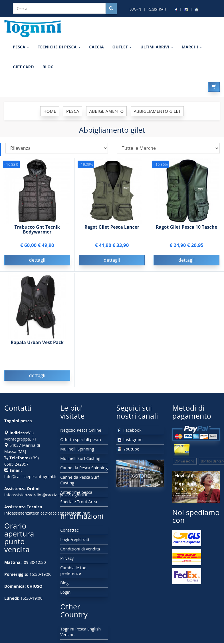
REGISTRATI (157, 9)
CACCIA (96, 47)
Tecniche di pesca (59, 47)
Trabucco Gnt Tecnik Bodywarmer (37, 229)
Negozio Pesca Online (80, 430)
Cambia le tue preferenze (73, 570)
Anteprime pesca (76, 492)
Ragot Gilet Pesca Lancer (111, 227)
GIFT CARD (23, 66)
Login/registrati (74, 539)
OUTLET (122, 47)
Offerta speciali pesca (80, 439)
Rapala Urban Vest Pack (37, 344)
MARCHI (192, 47)
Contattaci (70, 530)
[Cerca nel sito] (111, 8)
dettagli (37, 260)
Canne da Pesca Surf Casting (79, 480)
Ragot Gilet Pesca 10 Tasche (186, 227)
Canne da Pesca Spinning (84, 467)
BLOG (48, 66)
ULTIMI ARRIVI (156, 47)
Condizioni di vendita (80, 549)
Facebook (129, 430)
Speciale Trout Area (78, 501)
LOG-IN (135, 9)
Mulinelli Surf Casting (80, 458)
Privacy (67, 558)
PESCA (21, 47)
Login (65, 592)
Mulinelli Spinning (77, 449)
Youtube (128, 449)
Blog (64, 582)
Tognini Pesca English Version (80, 631)
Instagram (129, 439)
